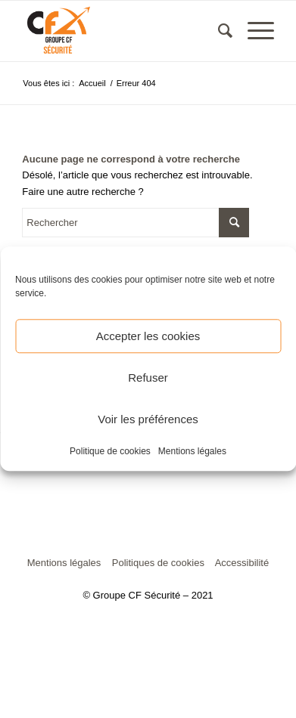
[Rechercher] (217, 31)
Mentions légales (192, 451)
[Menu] (253, 31)
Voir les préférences (148, 419)
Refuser (148, 377)
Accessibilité (242, 562)
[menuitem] (217, 31)
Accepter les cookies (148, 336)
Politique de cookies (110, 451)
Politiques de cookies (158, 562)
